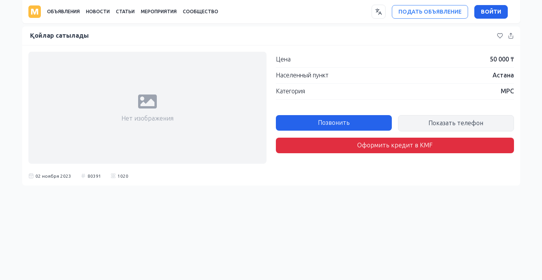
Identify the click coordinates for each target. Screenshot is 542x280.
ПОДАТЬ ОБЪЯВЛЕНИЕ (429, 12)
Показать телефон (455, 123)
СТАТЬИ (125, 11)
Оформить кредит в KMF (395, 145)
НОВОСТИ (98, 11)
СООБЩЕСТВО (200, 11)
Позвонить (334, 122)
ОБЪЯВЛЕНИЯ (63, 11)
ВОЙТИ (491, 12)
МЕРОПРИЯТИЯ (159, 11)
